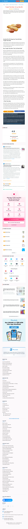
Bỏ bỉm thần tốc (6, 415)
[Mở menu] (25, 1)
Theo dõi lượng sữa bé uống (7, 390)
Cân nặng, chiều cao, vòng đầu (8, 471)
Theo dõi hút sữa (5, 478)
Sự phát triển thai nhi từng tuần (8, 445)
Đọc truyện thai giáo (6, 367)
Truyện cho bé (5, 396)
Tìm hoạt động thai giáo (7, 437)
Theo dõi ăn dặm (5, 475)
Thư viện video (5, 409)
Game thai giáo (5, 434)
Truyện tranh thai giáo (6, 431)
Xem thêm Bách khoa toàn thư (14, 316)
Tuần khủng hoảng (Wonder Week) (8, 386)
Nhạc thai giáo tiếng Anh (7, 424)
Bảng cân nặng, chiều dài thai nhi (8, 447)
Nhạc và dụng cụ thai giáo (13, 4)
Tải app (17, 1)
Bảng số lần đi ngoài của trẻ (7, 484)
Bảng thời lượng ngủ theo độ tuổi (8, 481)
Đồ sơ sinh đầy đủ (6, 458)
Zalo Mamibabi (7, 500)
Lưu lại (8, 111)
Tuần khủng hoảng (6, 488)
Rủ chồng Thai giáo (7, 413)
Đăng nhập (22, 1)
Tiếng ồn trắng (5, 491)
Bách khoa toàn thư (6, 408)
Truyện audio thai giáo (6, 430)
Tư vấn (4, 406)
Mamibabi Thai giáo (8, 146)
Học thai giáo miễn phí (6, 436)
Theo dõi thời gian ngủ (6, 479)
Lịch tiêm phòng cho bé (6, 485)
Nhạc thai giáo (5, 366)
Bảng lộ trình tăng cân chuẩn (7, 450)
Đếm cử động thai (6, 461)
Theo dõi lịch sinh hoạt (6, 382)
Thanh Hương (8, 183)
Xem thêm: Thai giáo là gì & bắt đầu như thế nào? (14, 123)
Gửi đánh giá (14, 140)
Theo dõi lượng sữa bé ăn (7, 474)
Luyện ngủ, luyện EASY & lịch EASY (8, 393)
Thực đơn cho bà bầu (6, 369)
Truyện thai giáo (21, 4)
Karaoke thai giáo (5, 433)
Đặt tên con (4, 455)
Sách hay (4, 412)
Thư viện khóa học (6, 405)
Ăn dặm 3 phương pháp (6, 395)
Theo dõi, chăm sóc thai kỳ (7, 364)
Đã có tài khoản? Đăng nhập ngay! (14, 222)
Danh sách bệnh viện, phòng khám (8, 487)
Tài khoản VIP (5, 403)
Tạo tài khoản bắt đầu (14, 219)
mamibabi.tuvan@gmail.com (8, 516)
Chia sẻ (19, 111)
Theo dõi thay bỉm (6, 482)
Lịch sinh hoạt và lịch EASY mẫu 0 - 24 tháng (10, 383)
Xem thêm (14, 252)
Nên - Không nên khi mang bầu (8, 457)
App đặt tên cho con (6, 374)
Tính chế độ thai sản (6, 464)
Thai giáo (7, 4)
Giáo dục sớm (5, 392)
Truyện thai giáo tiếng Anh (7, 427)
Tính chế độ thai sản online (7, 370)
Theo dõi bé (4, 380)
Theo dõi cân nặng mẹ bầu (7, 373)
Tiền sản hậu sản (5, 454)
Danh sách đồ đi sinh (6, 460)
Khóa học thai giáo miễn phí (7, 363)
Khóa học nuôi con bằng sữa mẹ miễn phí (9, 389)
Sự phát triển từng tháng (7, 469)
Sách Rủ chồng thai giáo (7, 440)
